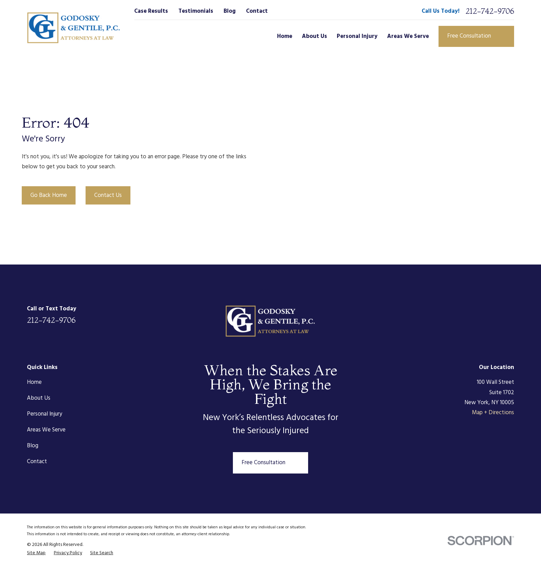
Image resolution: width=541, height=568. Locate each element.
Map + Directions (493, 412)
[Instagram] (491, 314)
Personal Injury (44, 414)
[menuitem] (36, 553)
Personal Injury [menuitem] (357, 36)
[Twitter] (473, 314)
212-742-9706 (489, 11)
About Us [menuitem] (314, 36)
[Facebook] (455, 314)
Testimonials (195, 11)
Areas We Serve (46, 430)
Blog (230, 11)
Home (34, 382)
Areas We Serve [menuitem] (408, 36)
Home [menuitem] (284, 36)
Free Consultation (476, 36)
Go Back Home (48, 195)
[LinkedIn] (437, 314)
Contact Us (108, 195)
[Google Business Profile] (510, 314)
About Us (38, 398)
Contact (257, 11)
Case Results (151, 11)
